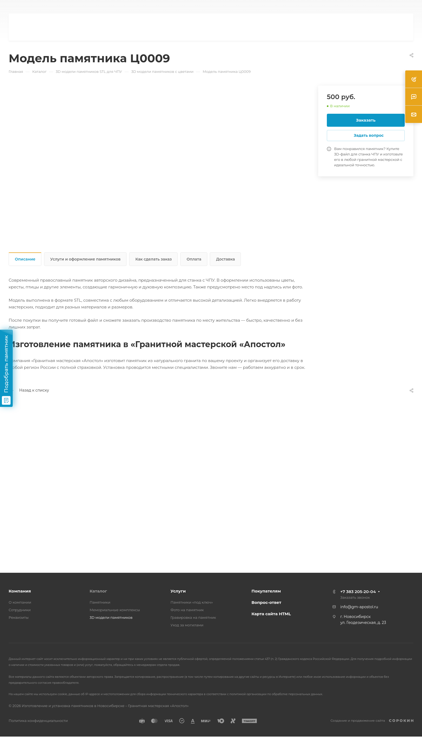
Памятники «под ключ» (192, 602)
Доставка (225, 259)
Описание (25, 259)
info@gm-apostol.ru (359, 606)
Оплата (194, 259)
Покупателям (266, 591)
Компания (20, 591)
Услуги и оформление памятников (85, 259)
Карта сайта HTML (271, 613)
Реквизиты (19, 617)
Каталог (98, 591)
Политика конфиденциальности (38, 720)
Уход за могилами (187, 625)
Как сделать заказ (153, 259)
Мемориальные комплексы (114, 610)
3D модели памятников (110, 617)
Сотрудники (20, 610)
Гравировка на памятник (193, 617)
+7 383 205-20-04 (358, 591)
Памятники (99, 602)
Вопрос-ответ (266, 602)
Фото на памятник (187, 610)
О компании (20, 602)
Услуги (178, 591)
